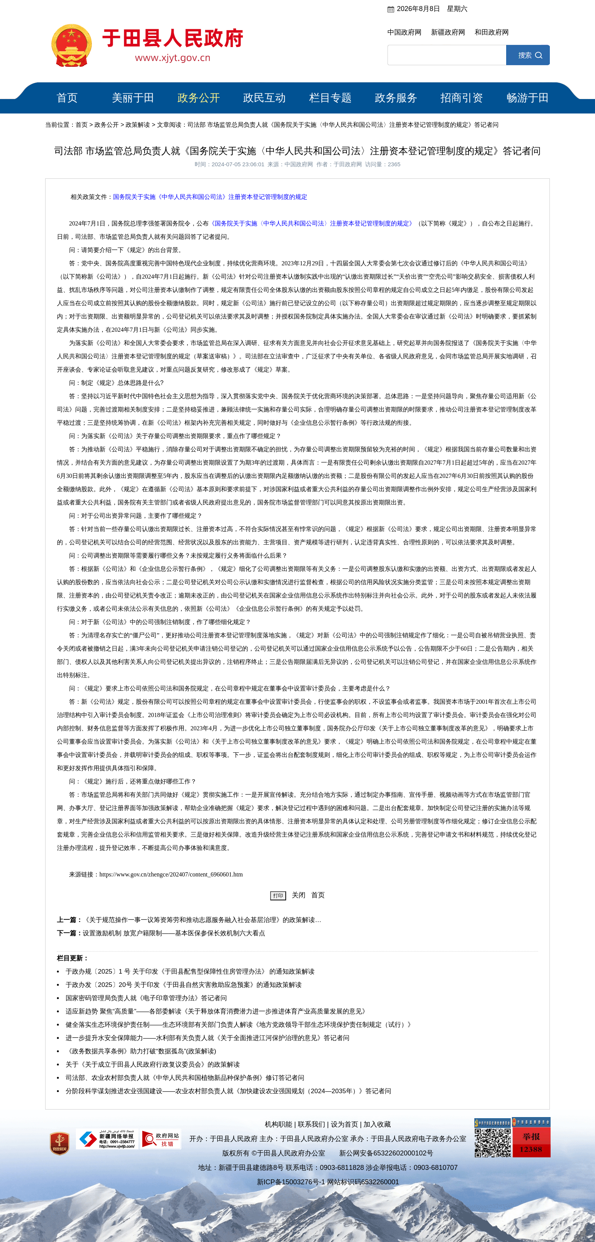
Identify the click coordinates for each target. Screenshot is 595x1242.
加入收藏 (377, 1124)
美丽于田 (133, 98)
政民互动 (264, 98)
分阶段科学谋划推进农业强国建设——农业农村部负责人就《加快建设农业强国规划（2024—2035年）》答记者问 (228, 1091)
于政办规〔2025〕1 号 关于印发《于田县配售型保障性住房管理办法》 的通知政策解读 (190, 971)
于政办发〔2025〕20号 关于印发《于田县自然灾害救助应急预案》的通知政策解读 (184, 984)
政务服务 (396, 98)
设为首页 (344, 1124)
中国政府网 (404, 32)
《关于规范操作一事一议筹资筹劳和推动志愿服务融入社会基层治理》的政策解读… (202, 920)
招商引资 (462, 98)
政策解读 (138, 124)
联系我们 (311, 1124)
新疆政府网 (448, 32)
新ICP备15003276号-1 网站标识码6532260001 (328, 1182)
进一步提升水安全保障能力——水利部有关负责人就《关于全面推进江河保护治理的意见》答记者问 (207, 1038)
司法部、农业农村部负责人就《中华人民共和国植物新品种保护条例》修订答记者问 (185, 1077)
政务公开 (199, 98)
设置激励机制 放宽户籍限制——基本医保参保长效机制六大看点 (174, 933)
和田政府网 (492, 32)
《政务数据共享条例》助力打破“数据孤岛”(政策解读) (141, 1051)
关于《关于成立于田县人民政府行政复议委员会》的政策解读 (153, 1064)
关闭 (298, 895)
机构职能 (278, 1124)
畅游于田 (528, 98)
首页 (67, 98)
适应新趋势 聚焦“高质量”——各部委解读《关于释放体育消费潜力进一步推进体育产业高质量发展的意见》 (217, 1011)
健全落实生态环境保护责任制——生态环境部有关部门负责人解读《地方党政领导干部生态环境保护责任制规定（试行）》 (240, 1024)
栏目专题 (330, 98)
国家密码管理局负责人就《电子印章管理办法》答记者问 (146, 998)
